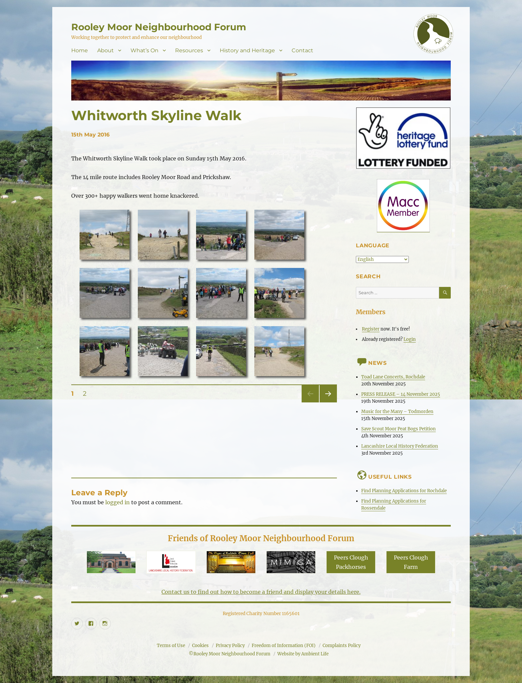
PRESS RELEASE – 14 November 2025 (400, 394)
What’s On (144, 50)
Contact (302, 50)
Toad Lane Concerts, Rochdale (393, 377)
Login (409, 339)
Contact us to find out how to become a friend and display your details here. (261, 591)
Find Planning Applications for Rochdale (404, 491)
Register (371, 329)
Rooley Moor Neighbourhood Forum (158, 27)
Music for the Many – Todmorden (397, 411)
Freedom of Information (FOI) (284, 645)
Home (79, 50)
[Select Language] (382, 259)
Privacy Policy (230, 645)
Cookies (200, 645)
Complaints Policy (342, 645)
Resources (189, 50)
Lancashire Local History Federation (399, 446)
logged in (117, 502)
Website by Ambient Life (303, 654)
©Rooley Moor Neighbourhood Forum (229, 654)
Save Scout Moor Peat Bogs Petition (398, 429)
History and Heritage (247, 50)
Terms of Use (171, 645)
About (105, 50)
